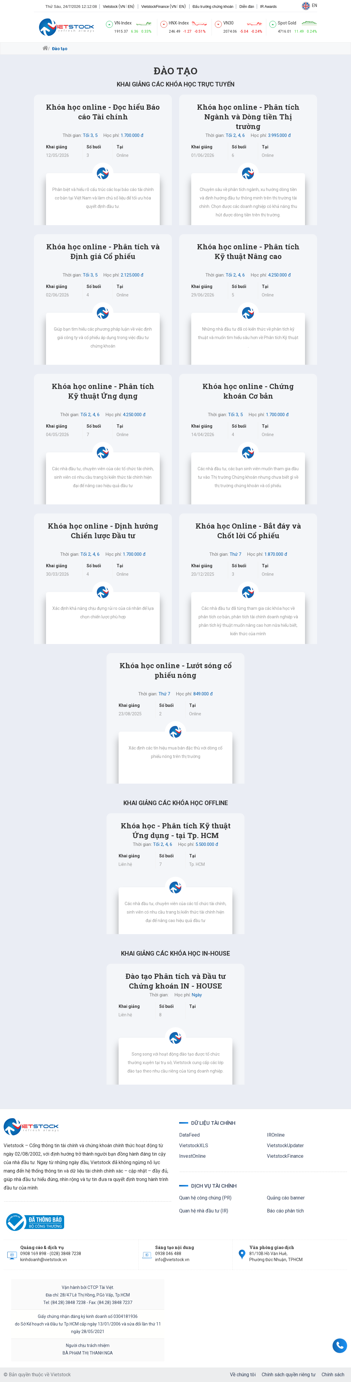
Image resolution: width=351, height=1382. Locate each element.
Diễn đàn (246, 7)
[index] (132, 27)
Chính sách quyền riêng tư (289, 1374)
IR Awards (268, 7)
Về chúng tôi (243, 1374)
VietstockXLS (193, 1145)
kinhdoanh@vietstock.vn (43, 1259)
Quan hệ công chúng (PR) (205, 1198)
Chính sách (333, 1374)
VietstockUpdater (285, 1145)
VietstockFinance (155, 7)
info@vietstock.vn (172, 1259)
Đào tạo (59, 48)
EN (130, 7)
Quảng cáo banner (286, 1198)
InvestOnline (192, 1156)
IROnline (276, 1135)
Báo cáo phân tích (285, 1211)
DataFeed (189, 1135)
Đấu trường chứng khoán (213, 7)
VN (122, 7)
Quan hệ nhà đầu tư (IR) (203, 1211)
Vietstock (110, 7)
